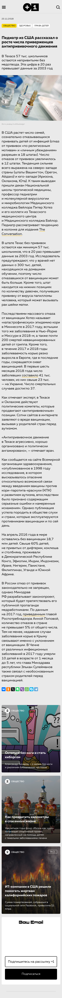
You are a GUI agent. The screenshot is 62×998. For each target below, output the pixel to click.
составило (30, 375)
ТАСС (53, 852)
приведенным (34, 614)
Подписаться (31, 974)
